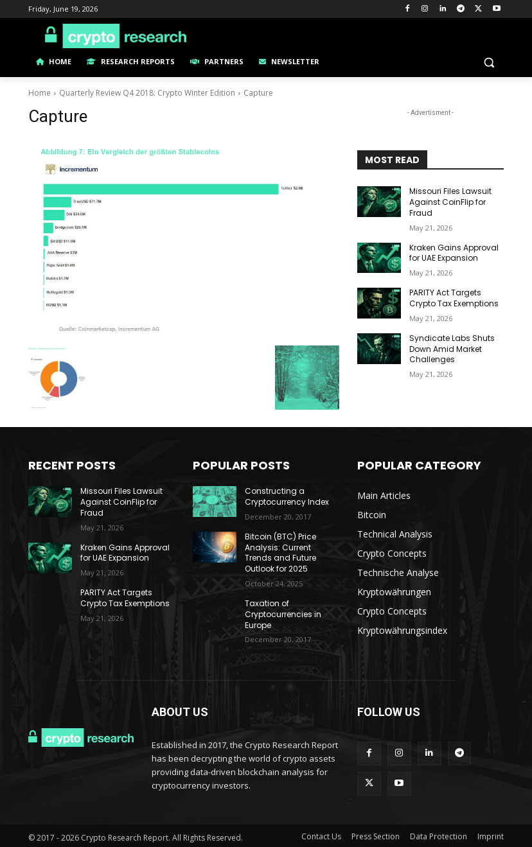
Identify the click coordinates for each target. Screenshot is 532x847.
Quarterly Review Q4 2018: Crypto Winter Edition (147, 92)
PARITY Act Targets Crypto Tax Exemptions (454, 298)
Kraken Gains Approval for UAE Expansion (454, 253)
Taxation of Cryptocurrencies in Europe (283, 614)
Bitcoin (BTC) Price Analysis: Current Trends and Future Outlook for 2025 (280, 552)
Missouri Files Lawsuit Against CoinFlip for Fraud (450, 202)
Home (39, 92)
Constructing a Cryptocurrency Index (287, 496)
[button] (489, 62)
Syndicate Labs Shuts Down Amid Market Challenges (452, 349)
